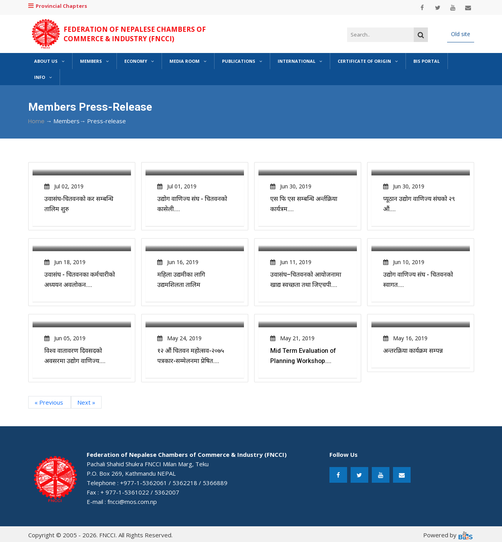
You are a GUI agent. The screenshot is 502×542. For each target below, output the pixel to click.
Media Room (187, 61)
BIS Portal (426, 61)
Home (36, 121)
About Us (49, 61)
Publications (242, 61)
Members (94, 61)
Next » (86, 402)
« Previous (50, 402)
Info (43, 77)
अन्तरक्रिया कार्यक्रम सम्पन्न (413, 350)
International (300, 61)
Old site (460, 34)
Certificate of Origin (368, 61)
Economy (139, 61)
